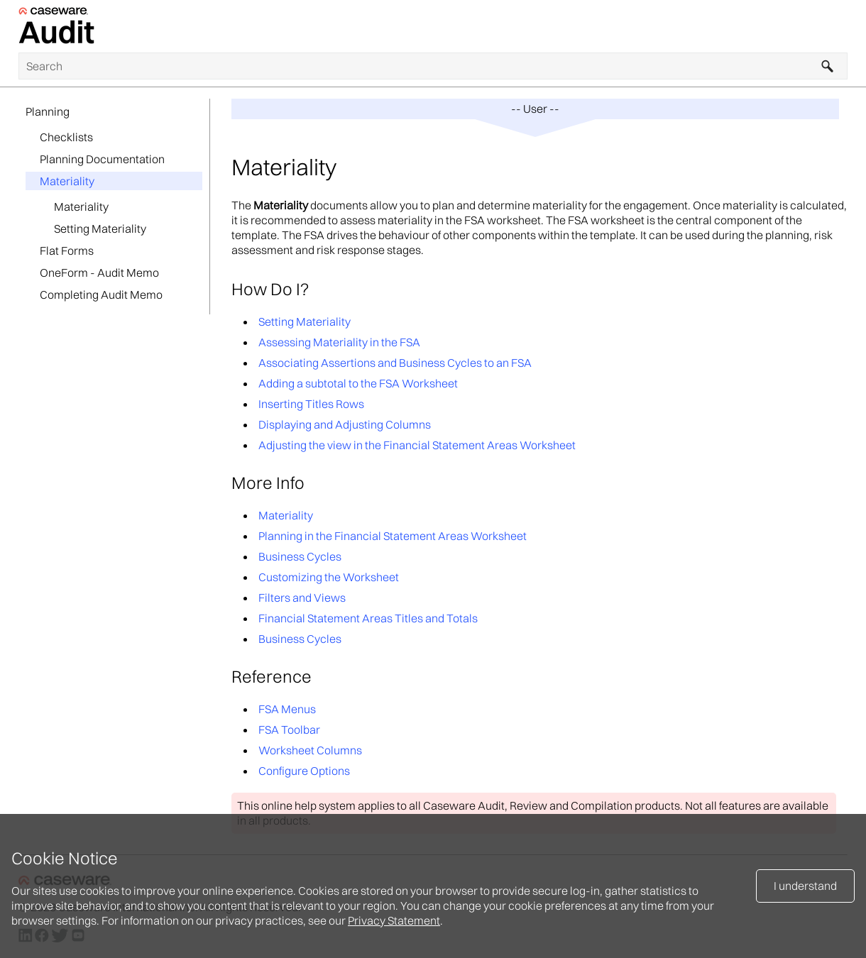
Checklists (66, 137)
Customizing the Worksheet (328, 577)
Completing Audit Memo (101, 294)
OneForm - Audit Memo (99, 272)
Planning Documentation (102, 159)
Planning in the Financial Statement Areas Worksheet (392, 536)
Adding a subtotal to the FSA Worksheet (358, 383)
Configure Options (304, 771)
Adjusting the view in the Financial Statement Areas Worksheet (417, 445)
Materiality (67, 181)
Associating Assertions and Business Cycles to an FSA (395, 363)
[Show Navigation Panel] (840, 26)
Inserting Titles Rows (311, 404)
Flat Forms (67, 250)
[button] (828, 66)
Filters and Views (302, 597)
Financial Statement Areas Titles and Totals (368, 618)
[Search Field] (433, 66)
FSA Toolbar (289, 729)
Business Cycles (299, 556)
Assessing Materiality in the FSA (339, 342)
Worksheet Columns (310, 750)
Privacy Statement (394, 920)
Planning (48, 111)
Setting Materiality (100, 228)
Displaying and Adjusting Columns (344, 424)
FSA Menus (287, 709)
